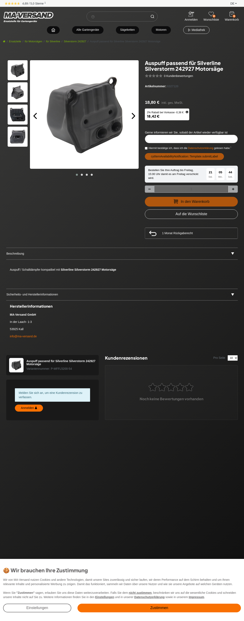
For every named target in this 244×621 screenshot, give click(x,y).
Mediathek (196, 30)
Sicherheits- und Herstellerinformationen (32, 294)
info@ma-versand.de (23, 336)
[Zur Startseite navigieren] (53, 29)
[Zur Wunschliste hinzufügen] (191, 214)
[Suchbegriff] (117, 16)
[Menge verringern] (149, 189)
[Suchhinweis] (93, 17)
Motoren (161, 29)
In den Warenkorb (191, 201)
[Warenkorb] (232, 14)
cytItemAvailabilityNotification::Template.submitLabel (184, 156)
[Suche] (152, 16)
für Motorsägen (33, 41)
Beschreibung (15, 253)
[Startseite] (4, 41)
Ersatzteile (15, 41)
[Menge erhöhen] (233, 189)
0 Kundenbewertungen (178, 76)
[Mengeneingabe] (191, 189)
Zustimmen (159, 608)
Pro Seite (219, 357)
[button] (230, 3)
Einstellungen (37, 608)
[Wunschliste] (211, 14)
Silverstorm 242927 (75, 41)
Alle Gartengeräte (87, 29)
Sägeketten (127, 29)
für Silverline (53, 41)
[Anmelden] (191, 16)
